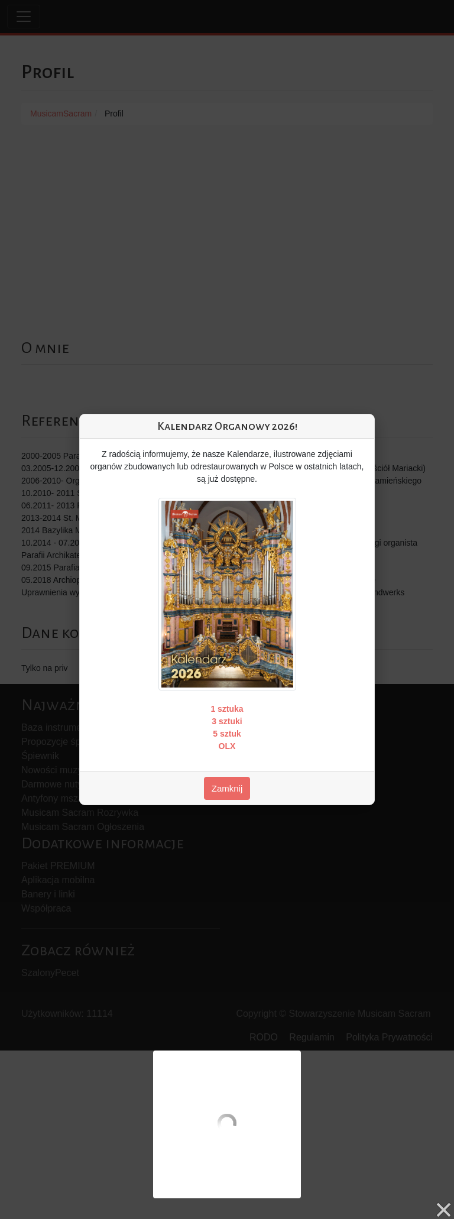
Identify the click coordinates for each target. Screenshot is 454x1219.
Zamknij (227, 788)
